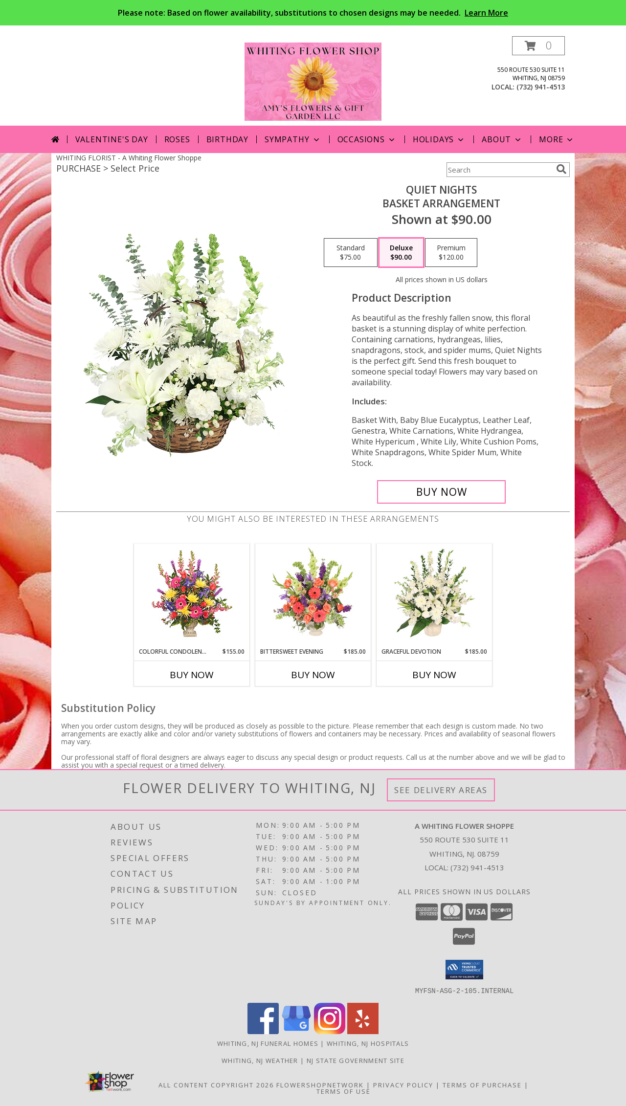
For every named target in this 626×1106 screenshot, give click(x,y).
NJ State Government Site (355, 1060)
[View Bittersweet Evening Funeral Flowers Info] (313, 595)
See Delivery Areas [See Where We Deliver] (441, 790)
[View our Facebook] (263, 1031)
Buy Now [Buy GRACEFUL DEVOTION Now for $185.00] (434, 674)
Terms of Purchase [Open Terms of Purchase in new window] (482, 1084)
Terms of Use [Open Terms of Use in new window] (343, 1090)
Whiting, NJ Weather (260, 1060)
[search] (561, 169)
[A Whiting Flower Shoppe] (313, 81)
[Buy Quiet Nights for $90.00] (441, 492)
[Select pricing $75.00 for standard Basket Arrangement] (350, 253)
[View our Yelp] (363, 1031)
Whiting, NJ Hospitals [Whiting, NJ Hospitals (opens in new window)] (368, 1043)
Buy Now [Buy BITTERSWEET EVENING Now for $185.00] (313, 674)
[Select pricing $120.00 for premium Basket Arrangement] (451, 253)
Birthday (227, 139)
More (557, 139)
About (502, 139)
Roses (177, 139)
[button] (538, 45)
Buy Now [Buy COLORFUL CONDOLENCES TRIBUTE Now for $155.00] (192, 674)
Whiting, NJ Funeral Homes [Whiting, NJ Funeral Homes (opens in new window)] (268, 1043)
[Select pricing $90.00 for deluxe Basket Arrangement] (401, 253)
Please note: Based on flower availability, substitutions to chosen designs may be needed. (313, 12)
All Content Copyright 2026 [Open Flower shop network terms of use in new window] (216, 1084)
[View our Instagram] (329, 1031)
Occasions (367, 139)
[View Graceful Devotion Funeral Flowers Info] (434, 595)
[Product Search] (499, 170)
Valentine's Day (111, 139)
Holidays (439, 139)
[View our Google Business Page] (296, 1031)
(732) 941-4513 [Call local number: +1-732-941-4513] (540, 86)
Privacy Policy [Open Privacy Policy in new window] (403, 1084)
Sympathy (293, 139)
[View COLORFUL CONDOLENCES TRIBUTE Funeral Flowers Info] (192, 595)
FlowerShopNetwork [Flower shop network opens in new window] (320, 1084)
